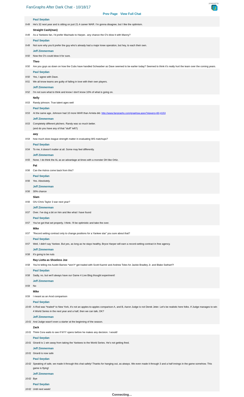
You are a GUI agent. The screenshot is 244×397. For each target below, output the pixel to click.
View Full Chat (130, 13)
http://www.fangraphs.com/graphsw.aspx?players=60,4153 (133, 113)
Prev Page (110, 13)
